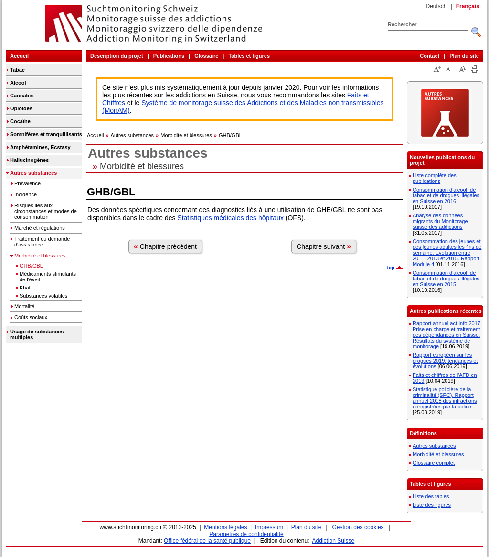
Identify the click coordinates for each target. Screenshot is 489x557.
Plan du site (464, 56)
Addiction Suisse (333, 540)
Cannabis (22, 95)
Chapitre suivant (324, 246)
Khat (25, 287)
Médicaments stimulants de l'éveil (48, 276)
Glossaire (206, 56)
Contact (429, 56)
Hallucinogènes (29, 160)
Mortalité (24, 306)
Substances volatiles (43, 296)
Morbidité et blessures (40, 255)
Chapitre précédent (165, 246)
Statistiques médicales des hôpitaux (230, 218)
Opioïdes (21, 108)
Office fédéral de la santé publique (207, 540)
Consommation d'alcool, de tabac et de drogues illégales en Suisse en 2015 (446, 278)
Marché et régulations (39, 228)
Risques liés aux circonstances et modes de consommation (45, 211)
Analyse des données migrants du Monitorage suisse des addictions (440, 221)
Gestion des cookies (358, 527)
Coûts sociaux (30, 317)
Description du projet (116, 56)
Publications (168, 56)
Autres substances (33, 173)
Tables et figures (249, 56)
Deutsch (435, 6)
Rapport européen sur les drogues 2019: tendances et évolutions (445, 360)
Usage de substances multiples (37, 334)
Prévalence (27, 183)
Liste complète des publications (435, 178)
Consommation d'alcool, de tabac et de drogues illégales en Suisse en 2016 (446, 195)
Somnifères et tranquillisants (46, 134)
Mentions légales (225, 527)
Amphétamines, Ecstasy (40, 147)
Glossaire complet (434, 463)
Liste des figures (432, 505)
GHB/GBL (31, 265)
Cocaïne (20, 121)
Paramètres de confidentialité (246, 534)
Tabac (17, 70)
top (390, 267)
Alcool (18, 83)
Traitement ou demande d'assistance (42, 241)
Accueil (19, 56)
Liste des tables (431, 496)
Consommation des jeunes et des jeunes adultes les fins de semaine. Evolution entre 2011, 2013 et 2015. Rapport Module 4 (447, 252)
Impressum (269, 527)
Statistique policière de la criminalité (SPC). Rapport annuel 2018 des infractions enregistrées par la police (445, 397)
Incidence (25, 194)
